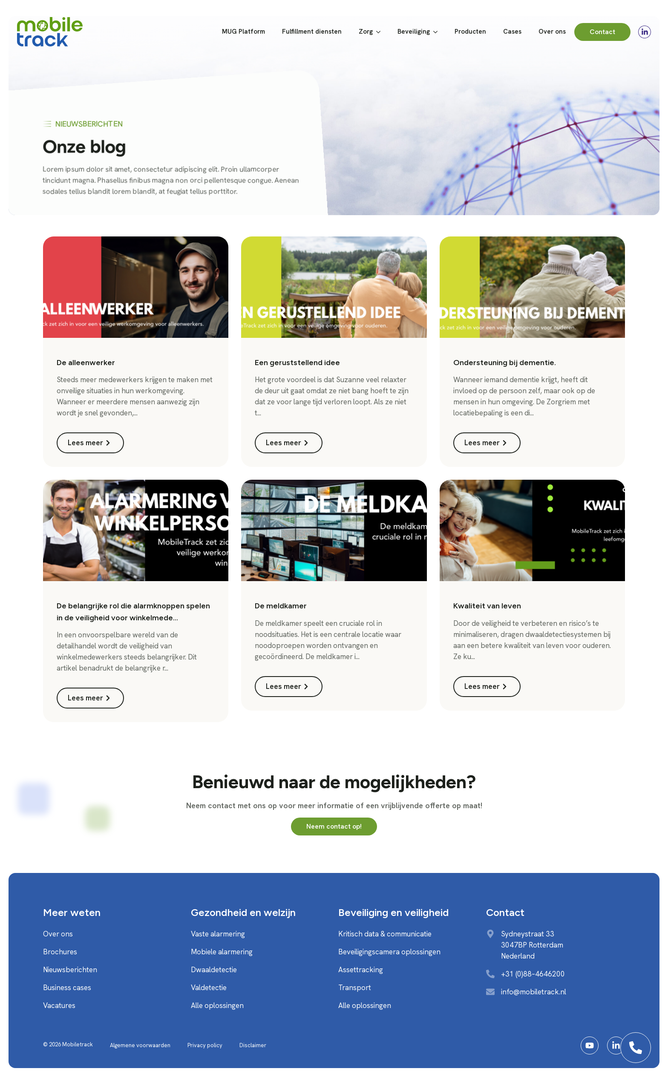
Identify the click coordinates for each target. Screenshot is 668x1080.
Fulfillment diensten (312, 31)
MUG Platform (243, 31)
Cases (512, 31)
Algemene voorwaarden (140, 1045)
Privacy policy (204, 1045)
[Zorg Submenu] (381, 31)
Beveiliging (413, 31)
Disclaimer (252, 1045)
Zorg (366, 31)
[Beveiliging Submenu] (438, 31)
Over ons (552, 31)
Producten (470, 31)
